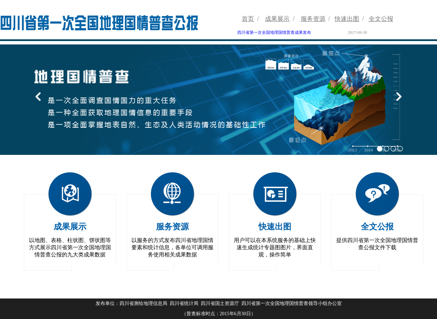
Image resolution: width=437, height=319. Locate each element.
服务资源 (313, 18)
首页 (248, 18)
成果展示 (277, 18)
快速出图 (347, 18)
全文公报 (381, 18)
